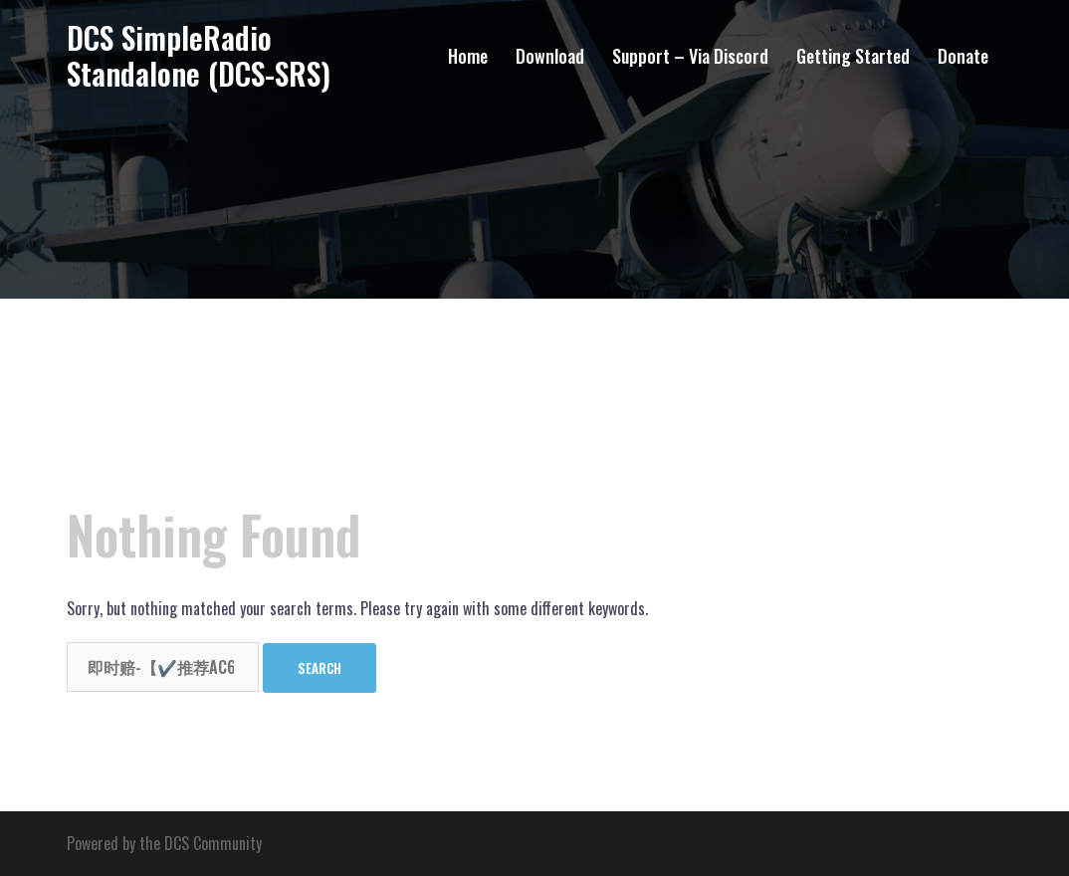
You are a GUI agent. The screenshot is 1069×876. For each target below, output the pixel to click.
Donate (963, 56)
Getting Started (853, 56)
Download (550, 56)
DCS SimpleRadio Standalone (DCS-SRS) (198, 55)
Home (468, 56)
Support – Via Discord (690, 56)
